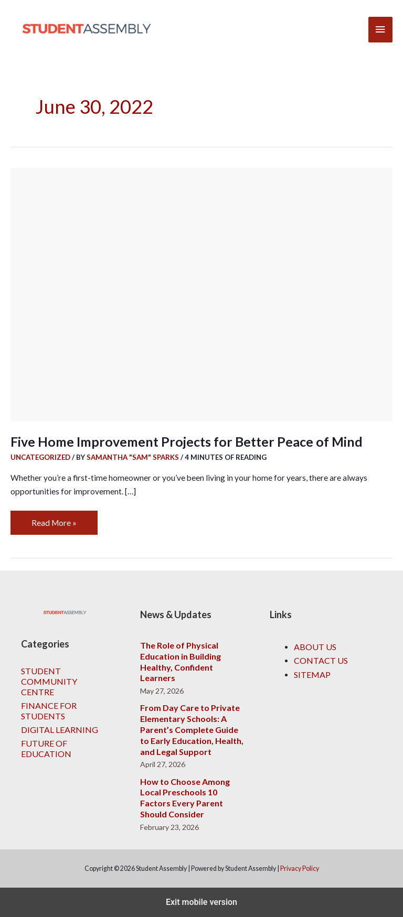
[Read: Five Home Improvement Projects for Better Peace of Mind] (201, 293)
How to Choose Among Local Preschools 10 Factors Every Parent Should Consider (185, 797)
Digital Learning (59, 730)
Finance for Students (49, 710)
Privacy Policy (299, 868)
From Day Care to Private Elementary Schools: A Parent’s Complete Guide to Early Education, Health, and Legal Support (191, 729)
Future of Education (46, 748)
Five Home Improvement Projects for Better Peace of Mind (186, 441)
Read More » (55, 519)
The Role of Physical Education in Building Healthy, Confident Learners (180, 661)
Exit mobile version (201, 902)
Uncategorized (40, 457)
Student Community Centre (49, 681)
